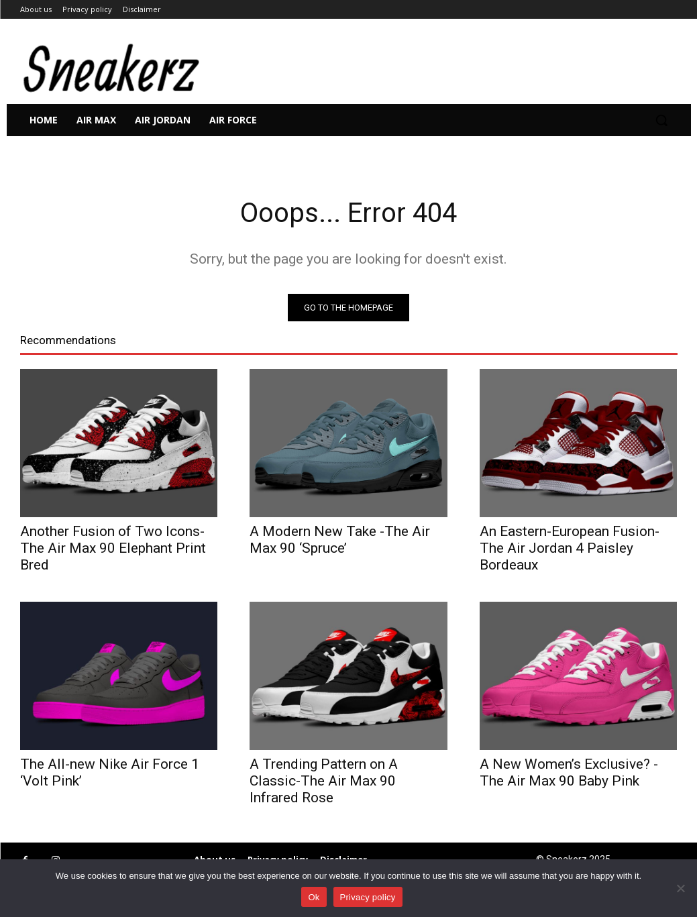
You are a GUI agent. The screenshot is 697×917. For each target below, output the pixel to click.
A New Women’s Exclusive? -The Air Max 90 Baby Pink (569, 772)
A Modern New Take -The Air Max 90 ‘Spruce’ (340, 539)
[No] (680, 888)
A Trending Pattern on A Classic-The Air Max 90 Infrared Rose (324, 781)
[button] (661, 120)
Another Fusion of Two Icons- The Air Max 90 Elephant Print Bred (113, 548)
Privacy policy (368, 897)
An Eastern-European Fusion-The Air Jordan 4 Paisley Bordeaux (569, 548)
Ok (313, 897)
